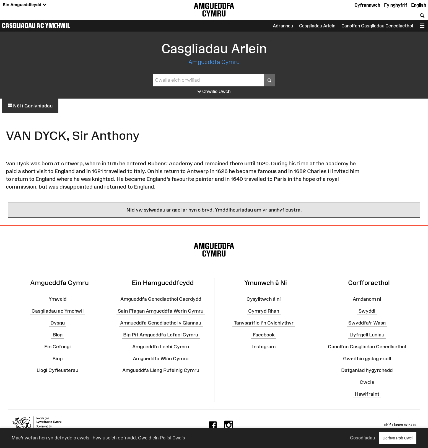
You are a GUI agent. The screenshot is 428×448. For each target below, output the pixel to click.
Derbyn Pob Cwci (398, 438)
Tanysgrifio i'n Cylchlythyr (264, 323)
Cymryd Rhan (263, 311)
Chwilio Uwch (214, 91)
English (418, 4)
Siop (58, 358)
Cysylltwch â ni (264, 299)
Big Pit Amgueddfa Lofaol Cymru (160, 335)
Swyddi (367, 311)
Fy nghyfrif (395, 4)
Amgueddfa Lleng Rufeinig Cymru (160, 370)
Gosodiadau (362, 437)
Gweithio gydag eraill (367, 358)
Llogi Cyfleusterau (57, 370)
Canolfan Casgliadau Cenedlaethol (367, 346)
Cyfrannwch (367, 4)
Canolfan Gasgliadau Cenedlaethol (377, 25)
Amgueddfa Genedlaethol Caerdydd (160, 299)
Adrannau (283, 25)
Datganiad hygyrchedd (367, 370)
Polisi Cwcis (172, 437)
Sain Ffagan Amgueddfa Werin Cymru (160, 311)
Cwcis (367, 382)
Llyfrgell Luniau (366, 335)
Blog (58, 335)
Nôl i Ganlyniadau (30, 106)
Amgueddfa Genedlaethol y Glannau (160, 323)
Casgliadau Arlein (317, 25)
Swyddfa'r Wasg (367, 323)
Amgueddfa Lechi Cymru (160, 346)
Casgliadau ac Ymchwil (36, 25)
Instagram (264, 346)
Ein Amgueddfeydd (24, 4)
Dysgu (57, 323)
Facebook (264, 335)
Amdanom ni (367, 299)
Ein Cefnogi (57, 346)
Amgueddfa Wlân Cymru (160, 358)
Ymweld (57, 299)
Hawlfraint (367, 394)
